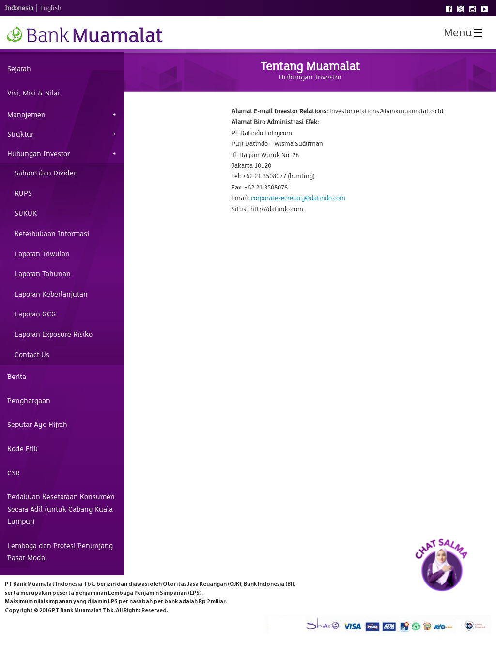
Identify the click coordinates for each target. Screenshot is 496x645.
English (51, 8)
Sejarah (19, 68)
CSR (13, 473)
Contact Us (32, 354)
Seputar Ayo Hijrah (37, 424)
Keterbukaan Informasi (52, 233)
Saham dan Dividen (46, 173)
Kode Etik (22, 448)
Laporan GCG (35, 314)
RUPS (23, 193)
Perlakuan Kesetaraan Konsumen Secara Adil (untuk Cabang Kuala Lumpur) (61, 509)
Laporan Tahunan (43, 273)
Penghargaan (28, 400)
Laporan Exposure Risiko (54, 334)
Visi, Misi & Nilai (33, 93)
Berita (16, 376)
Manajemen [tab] (26, 114)
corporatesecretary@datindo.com (298, 198)
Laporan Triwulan (42, 254)
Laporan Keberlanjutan (51, 294)
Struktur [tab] (20, 134)
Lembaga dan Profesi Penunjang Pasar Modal (60, 552)
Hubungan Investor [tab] (38, 153)
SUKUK (26, 213)
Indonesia (19, 8)
